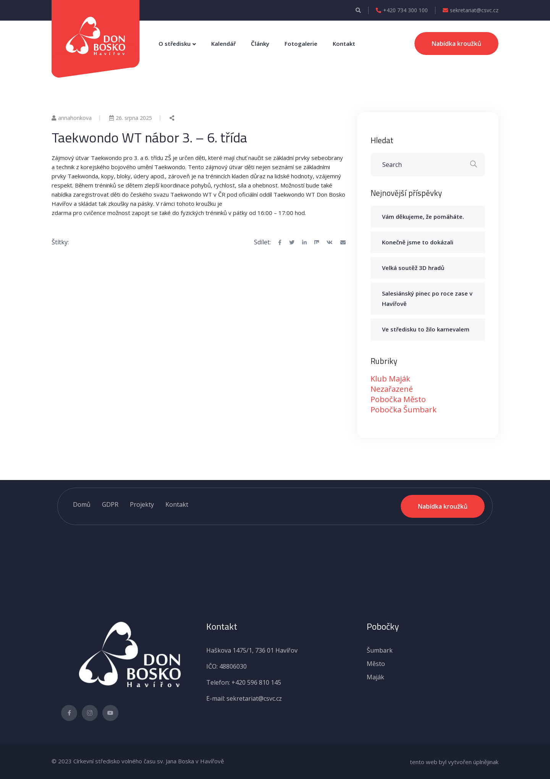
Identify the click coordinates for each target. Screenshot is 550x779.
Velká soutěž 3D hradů (413, 268)
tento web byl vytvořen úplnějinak (454, 762)
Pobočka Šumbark (403, 409)
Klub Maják (390, 378)
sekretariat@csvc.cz (470, 10)
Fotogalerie (301, 43)
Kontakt (344, 43)
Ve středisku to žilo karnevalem (425, 329)
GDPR (110, 504)
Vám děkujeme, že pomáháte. (423, 216)
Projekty (142, 504)
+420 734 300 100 (402, 10)
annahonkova (72, 117)
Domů (82, 504)
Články (260, 43)
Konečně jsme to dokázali (417, 242)
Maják (375, 677)
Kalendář (223, 43)
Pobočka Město (398, 399)
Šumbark (380, 650)
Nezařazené (391, 389)
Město (376, 663)
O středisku (175, 43)
